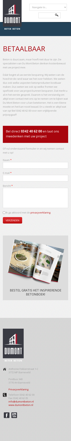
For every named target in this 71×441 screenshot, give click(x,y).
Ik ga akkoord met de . (28, 212)
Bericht (8, 185)
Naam (7, 160)
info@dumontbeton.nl (21, 401)
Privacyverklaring (18, 389)
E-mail (7, 173)
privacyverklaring (40, 212)
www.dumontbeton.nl (21, 405)
